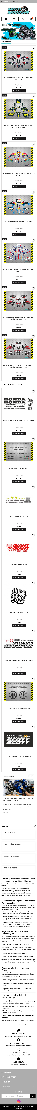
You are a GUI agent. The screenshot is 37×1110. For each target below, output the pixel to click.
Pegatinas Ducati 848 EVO (18, 468)
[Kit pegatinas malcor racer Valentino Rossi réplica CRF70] (18, 95)
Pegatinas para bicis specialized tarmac (18, 660)
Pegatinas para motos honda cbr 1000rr (18, 420)
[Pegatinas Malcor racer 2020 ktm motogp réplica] (18, 143)
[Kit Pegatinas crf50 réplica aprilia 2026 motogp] (18, 47)
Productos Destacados (11, 385)
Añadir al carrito (18, 91)
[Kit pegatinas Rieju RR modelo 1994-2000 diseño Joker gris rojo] (18, 335)
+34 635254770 (13, 1)
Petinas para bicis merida (18, 516)
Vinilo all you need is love (19, 612)
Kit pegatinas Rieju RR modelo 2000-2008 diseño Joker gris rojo (18, 318)
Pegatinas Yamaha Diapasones (19, 708)
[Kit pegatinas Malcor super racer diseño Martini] (18, 239)
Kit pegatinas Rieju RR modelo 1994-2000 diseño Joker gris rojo (18, 366)
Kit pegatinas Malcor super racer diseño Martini (18, 270)
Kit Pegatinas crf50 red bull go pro (18, 221)
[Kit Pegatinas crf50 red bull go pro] (18, 191)
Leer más (5, 812)
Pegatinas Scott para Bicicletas (19, 756)
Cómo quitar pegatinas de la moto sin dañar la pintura (18, 800)
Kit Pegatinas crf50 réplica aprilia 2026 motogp (18, 78)
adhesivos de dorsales (12, 913)
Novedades (6, 42)
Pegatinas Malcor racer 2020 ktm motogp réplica (18, 174)
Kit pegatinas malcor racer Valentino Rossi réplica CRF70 (18, 126)
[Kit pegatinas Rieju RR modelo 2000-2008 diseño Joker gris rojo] (18, 287)
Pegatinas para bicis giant (18, 564)
